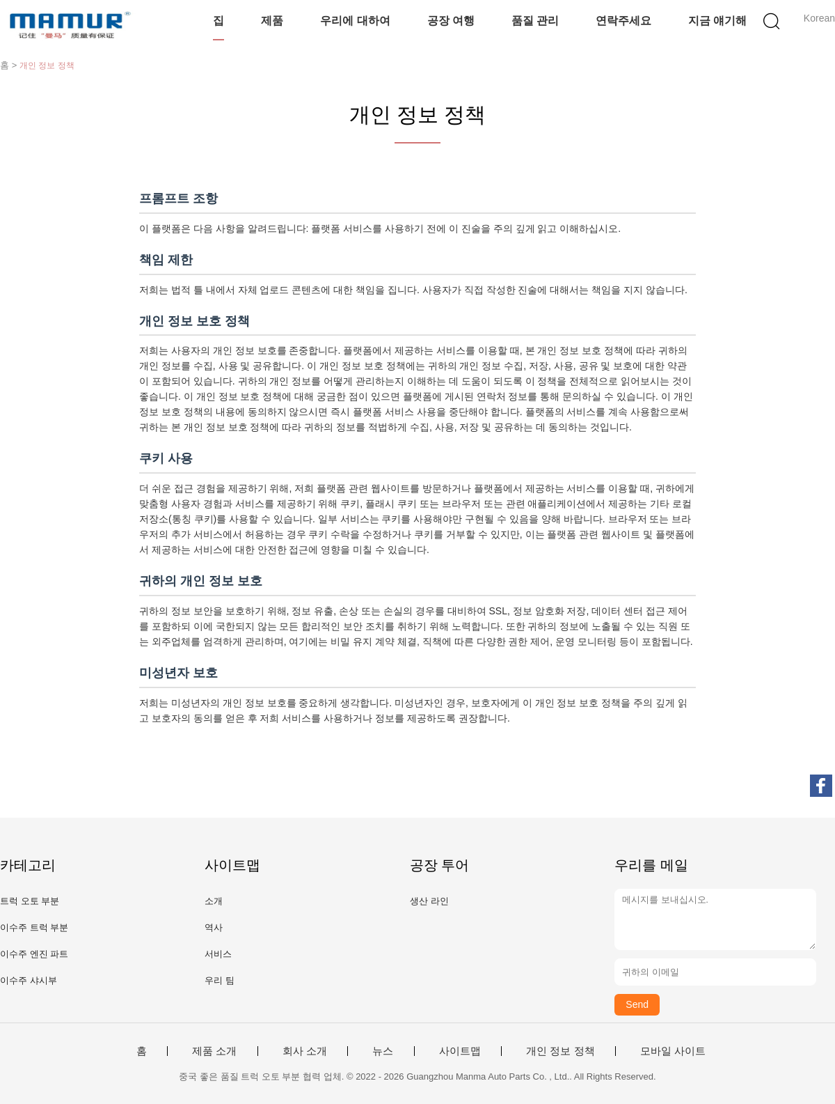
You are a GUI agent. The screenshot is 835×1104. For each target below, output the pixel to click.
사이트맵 (460, 1051)
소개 (214, 901)
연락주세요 (623, 20)
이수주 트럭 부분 (34, 927)
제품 (272, 20)
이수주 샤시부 (28, 980)
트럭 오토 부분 (29, 901)
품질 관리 (535, 20)
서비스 (218, 954)
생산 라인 (429, 901)
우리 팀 (219, 980)
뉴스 (382, 1051)
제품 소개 (214, 1051)
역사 (214, 927)
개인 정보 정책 (560, 1051)
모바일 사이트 (673, 1051)
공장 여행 (451, 20)
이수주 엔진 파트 (34, 954)
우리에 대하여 (355, 20)
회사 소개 (305, 1051)
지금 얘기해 (717, 20)
